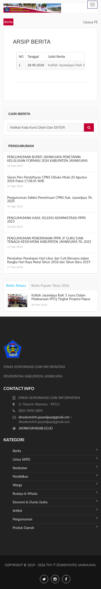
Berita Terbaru (16, 285)
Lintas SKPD (55, 458)
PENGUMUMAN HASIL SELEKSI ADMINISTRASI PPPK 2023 (46, 219)
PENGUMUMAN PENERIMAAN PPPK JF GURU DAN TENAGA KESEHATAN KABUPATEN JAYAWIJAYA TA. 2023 (49, 240)
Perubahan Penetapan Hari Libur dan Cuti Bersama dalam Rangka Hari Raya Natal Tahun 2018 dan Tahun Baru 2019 (48, 260)
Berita (55, 450)
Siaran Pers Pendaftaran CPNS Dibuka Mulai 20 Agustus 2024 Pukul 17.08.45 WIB (47, 179)
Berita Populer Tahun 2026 (50, 285)
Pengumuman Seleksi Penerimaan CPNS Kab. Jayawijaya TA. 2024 (49, 199)
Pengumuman (55, 518)
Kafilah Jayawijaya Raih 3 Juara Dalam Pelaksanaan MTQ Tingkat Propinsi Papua (60, 297)
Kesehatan (55, 467)
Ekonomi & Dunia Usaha (55, 501)
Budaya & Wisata (55, 493)
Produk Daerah (55, 527)
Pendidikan (55, 476)
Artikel (55, 510)
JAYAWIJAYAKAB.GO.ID (35, 428)
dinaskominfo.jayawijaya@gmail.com (44, 417)
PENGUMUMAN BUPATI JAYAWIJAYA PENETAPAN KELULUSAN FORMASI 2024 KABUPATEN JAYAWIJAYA (47, 158)
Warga (55, 484)
